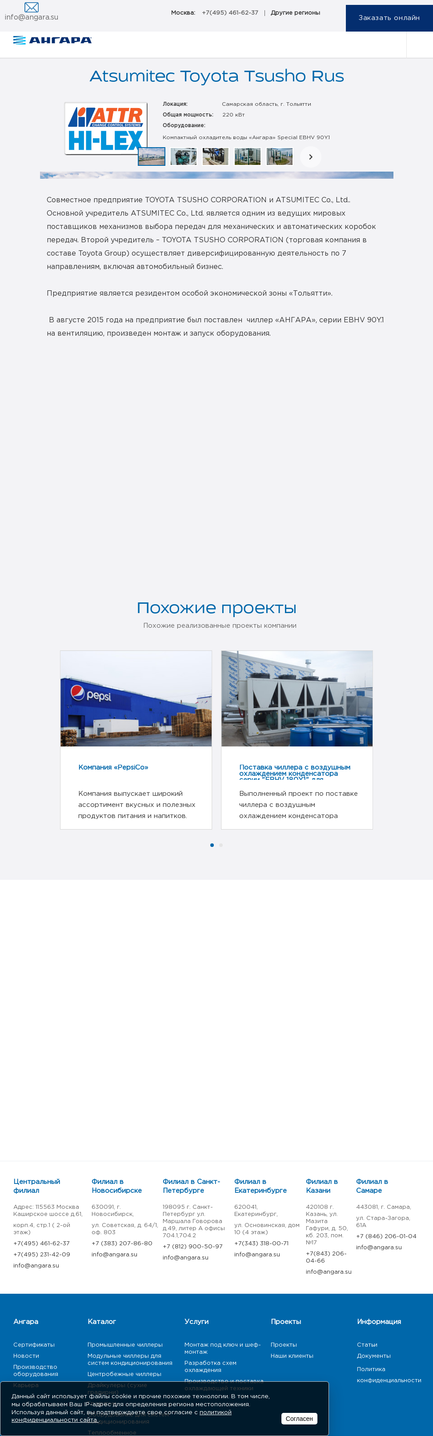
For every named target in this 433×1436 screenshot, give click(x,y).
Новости (26, 1356)
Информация (379, 1322)
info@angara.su (31, 17)
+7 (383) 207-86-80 (122, 1243)
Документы (374, 1356)
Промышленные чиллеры (125, 1345)
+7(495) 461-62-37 (230, 13)
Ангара (25, 1322)
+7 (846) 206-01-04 (386, 1236)
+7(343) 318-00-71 (261, 1243)
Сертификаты (34, 1345)
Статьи (367, 1345)
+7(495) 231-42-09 (41, 1254)
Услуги (196, 1322)
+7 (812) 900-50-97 (193, 1246)
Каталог (102, 1322)
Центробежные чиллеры (124, 1374)
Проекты (286, 1322)
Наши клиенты (292, 1356)
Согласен (299, 1418)
